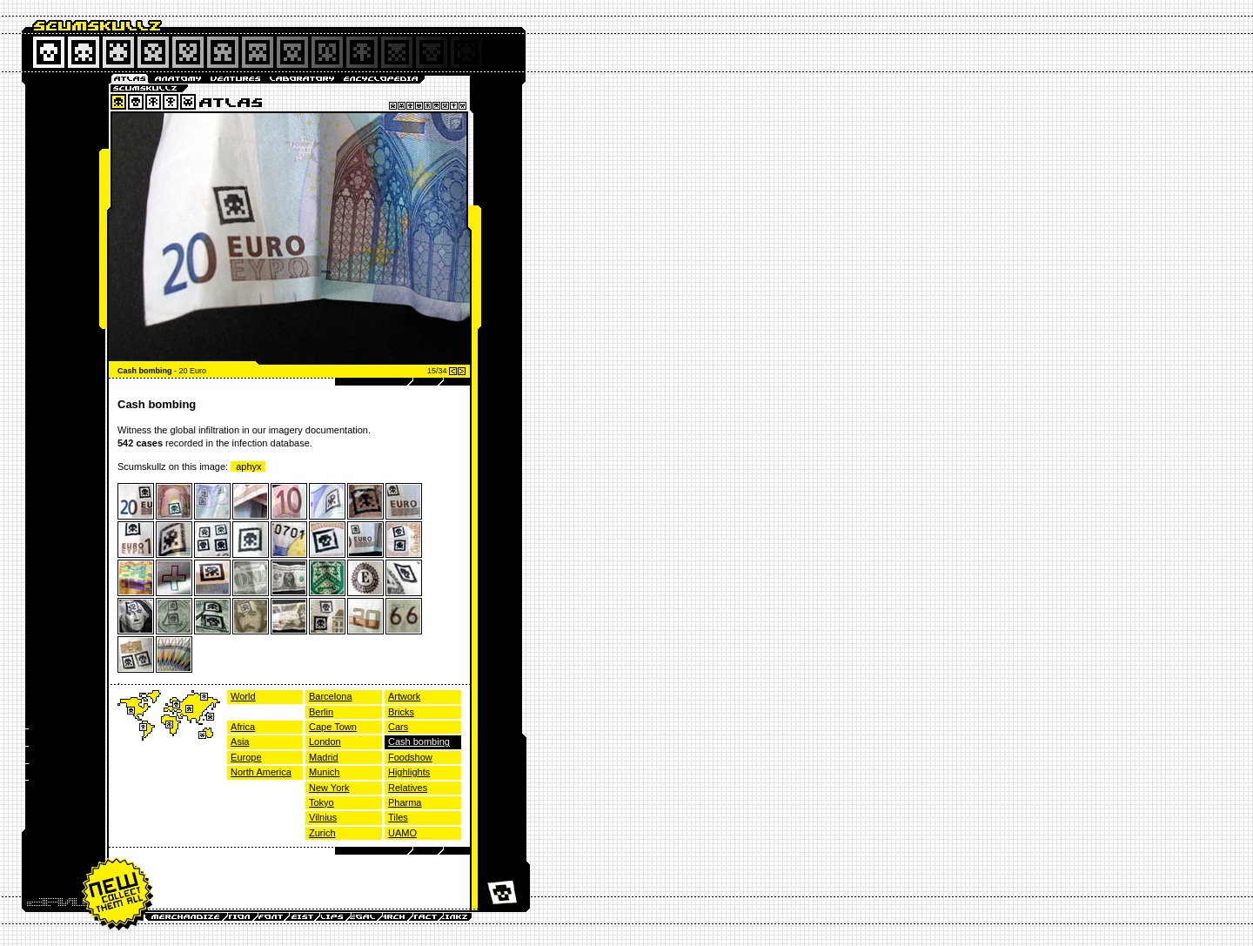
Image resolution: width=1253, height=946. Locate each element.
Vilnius (323, 817)
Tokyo (321, 802)
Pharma (405, 802)
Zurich (322, 833)
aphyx (248, 466)
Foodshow (410, 757)
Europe (246, 757)
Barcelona (330, 696)
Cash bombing (419, 741)
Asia (240, 741)
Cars (398, 726)
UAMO (402, 833)
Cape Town (333, 726)
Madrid (323, 757)
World (243, 696)
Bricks (401, 712)
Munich (324, 772)
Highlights (409, 772)
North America (261, 772)
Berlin (321, 712)
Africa (243, 726)
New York (329, 787)
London (325, 741)
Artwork (404, 696)
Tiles (398, 817)
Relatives (407, 787)
